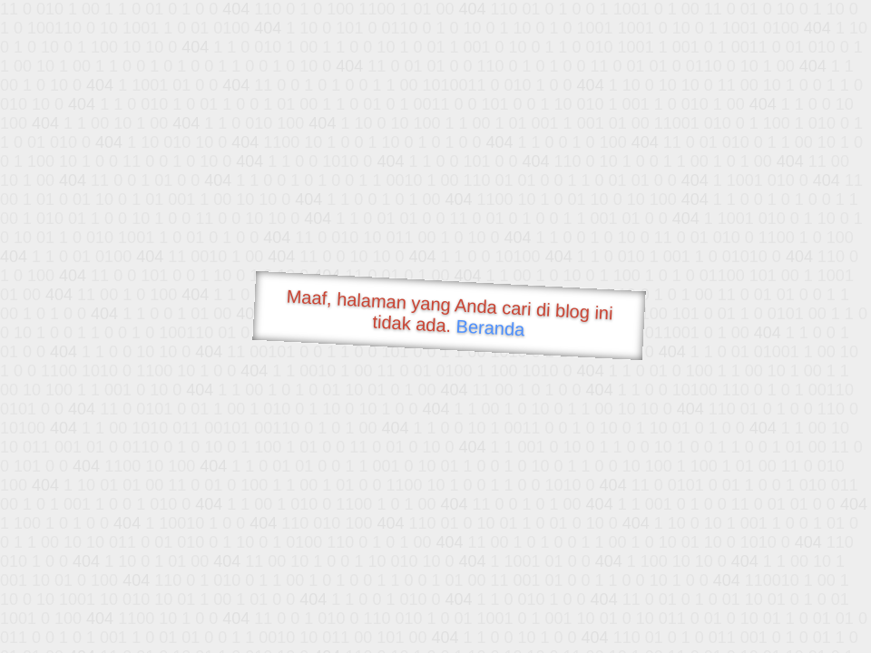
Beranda (490, 327)
